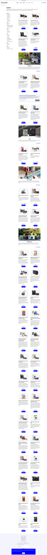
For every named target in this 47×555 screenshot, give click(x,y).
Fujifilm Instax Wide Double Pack (23, 400)
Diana (7, 18)
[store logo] (4, 2)
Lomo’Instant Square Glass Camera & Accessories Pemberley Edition (22, 339)
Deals (29, 2)
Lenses (21, 2)
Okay (23, 553)
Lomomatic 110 (9, 21)
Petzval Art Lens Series (10, 26)
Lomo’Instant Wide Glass (34, 20)
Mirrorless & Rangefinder (10, 25)
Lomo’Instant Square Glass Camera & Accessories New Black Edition (34, 339)
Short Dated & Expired (10, 41)
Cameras (17, 2)
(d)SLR (8, 24)
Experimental (8, 16)
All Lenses (8, 23)
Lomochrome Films (9, 39)
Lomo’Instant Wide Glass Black (23, 20)
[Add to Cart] (24, 28)
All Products (29, 241)
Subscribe (37, 100)
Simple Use (8, 19)
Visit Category (38, 143)
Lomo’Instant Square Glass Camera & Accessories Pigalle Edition (22, 443)
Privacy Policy (23, 550)
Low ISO (8, 40)
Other (32, 2)
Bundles (8, 44)
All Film (8, 34)
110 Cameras (8, 17)
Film (26, 2)
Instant (24, 2)
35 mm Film (8, 35)
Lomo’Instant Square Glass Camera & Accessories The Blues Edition (35, 318)
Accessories (8, 20)
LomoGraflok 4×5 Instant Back (35, 276)
